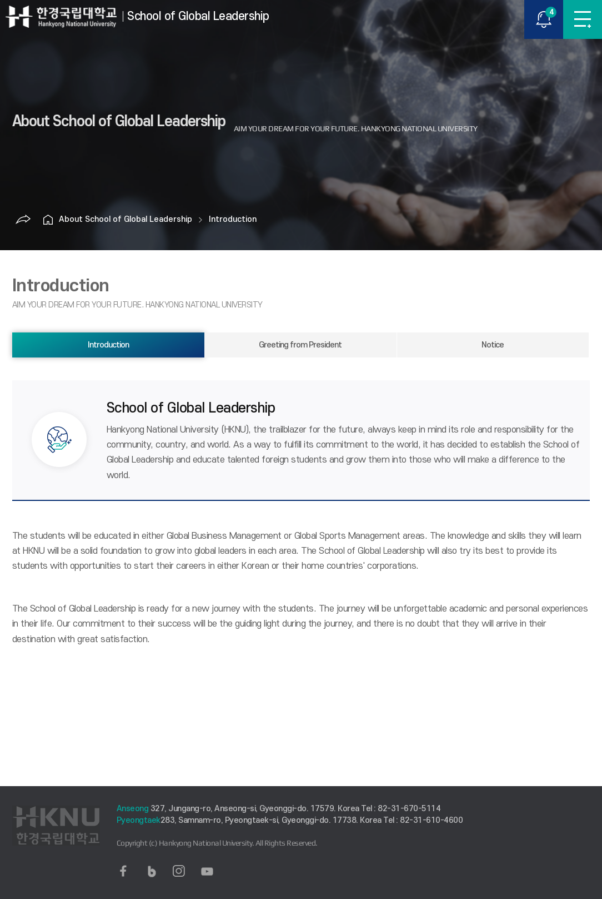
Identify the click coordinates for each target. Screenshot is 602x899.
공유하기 (23, 220)
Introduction (233, 219)
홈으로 (48, 220)
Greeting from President (300, 345)
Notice (492, 345)
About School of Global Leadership (125, 219)
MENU (582, 19)
